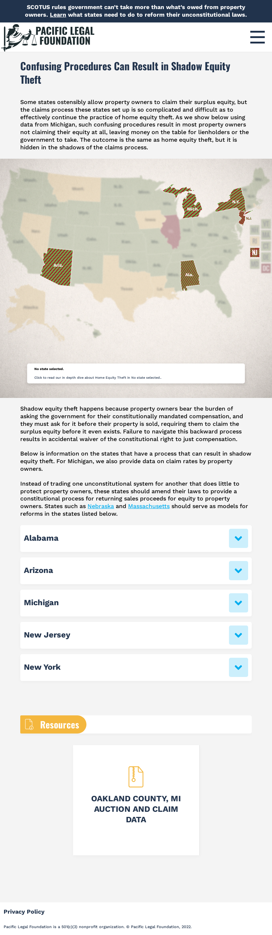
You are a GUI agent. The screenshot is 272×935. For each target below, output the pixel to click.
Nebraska (101, 506)
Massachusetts (149, 506)
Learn (58, 14)
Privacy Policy (24, 911)
